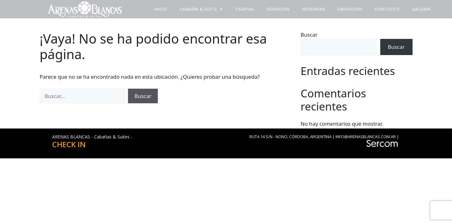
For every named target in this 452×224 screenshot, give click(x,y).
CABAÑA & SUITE (201, 9)
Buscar (309, 34)
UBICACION (350, 9)
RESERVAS (313, 9)
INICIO (160, 9)
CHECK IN (69, 144)
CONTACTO (386, 9)
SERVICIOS (278, 9)
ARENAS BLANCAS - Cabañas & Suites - (92, 137)
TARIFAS (244, 9)
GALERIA (421, 9)
